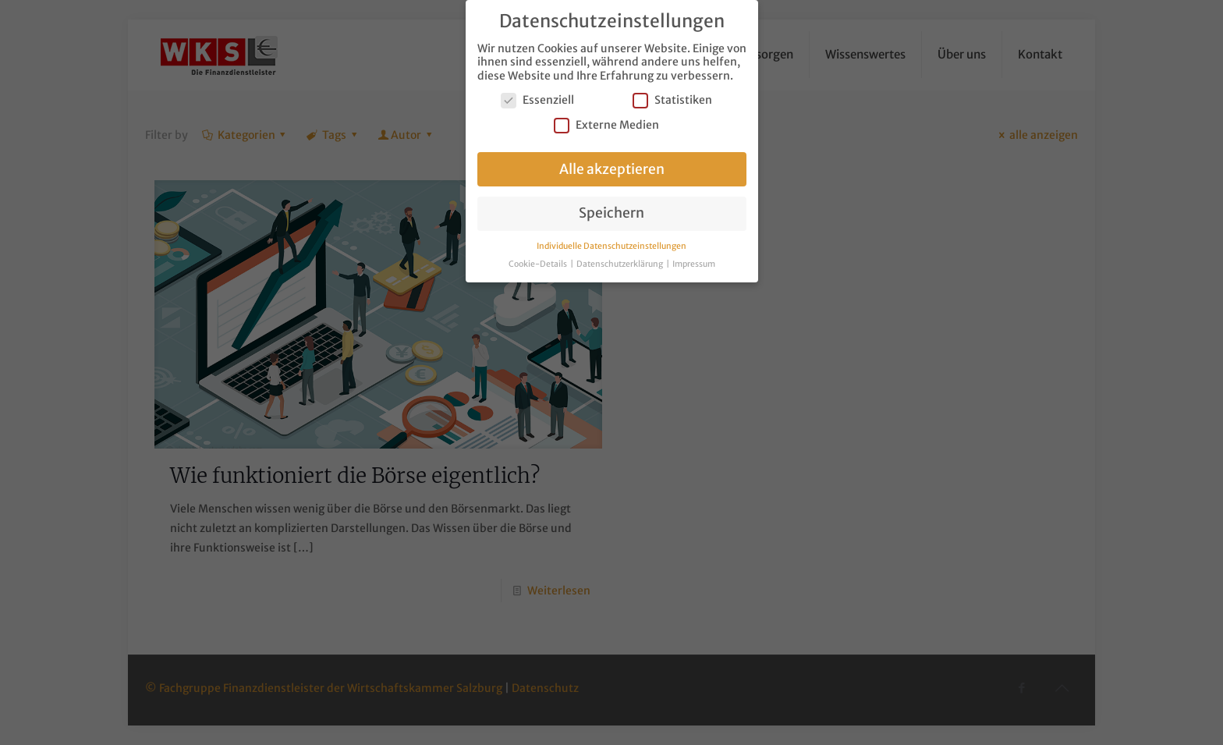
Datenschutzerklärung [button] (620, 259)
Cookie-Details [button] (539, 259)
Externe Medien (606, 120)
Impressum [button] (693, 259)
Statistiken (672, 95)
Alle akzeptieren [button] (612, 164)
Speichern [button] (611, 208)
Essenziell (537, 95)
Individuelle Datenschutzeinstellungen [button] (611, 241)
